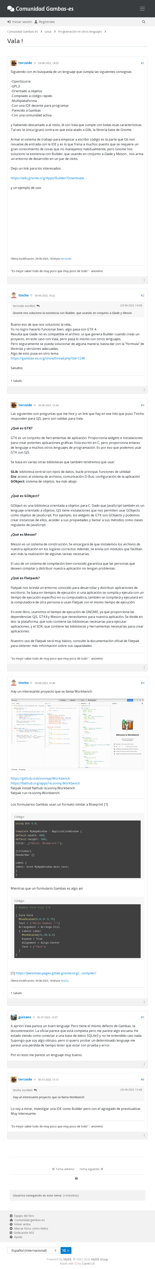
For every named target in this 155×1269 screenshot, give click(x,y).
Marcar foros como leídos (29, 1228)
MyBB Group (99, 1259)
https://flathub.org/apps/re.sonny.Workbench (45, 783)
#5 (142, 1017)
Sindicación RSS (22, 1233)
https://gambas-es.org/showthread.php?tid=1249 (48, 358)
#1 (142, 63)
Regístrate (45, 22)
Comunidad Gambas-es (22, 31)
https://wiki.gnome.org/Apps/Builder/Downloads (47, 178)
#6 (142, 1079)
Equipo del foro (22, 1216)
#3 (142, 405)
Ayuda (16, 1237)
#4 (142, 683)
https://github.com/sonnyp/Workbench (40, 778)
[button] (144, 22)
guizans (24, 1017)
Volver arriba (20, 1224)
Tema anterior (63, 1169)
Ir (66, 1250)
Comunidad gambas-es (27, 1220)
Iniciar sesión (19, 22)
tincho (23, 295)
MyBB (67, 1259)
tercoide (25, 63)
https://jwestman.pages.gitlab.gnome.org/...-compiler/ (56, 973)
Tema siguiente (91, 1169)
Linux (48, 31)
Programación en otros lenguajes (80, 31)
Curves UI (88, 1263)
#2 (142, 295)
